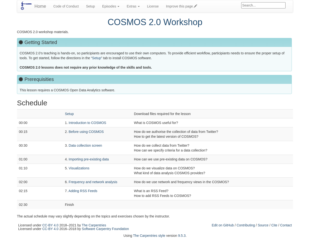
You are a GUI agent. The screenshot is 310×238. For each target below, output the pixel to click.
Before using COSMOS (86, 132)
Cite (274, 225)
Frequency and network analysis (93, 182)
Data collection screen (85, 145)
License (153, 6)
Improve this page (181, 6)
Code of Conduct (66, 6)
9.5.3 (182, 236)
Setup (90, 6)
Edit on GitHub (223, 225)
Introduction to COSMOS (87, 123)
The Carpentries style (149, 236)
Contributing (246, 225)
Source (263, 225)
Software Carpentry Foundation (105, 229)
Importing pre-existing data (89, 159)
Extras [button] (133, 6)
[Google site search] (263, 5)
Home (40, 6)
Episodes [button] (110, 6)
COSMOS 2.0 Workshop (155, 22)
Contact (286, 225)
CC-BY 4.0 (50, 225)
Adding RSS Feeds (83, 191)
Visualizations (79, 168)
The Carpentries (94, 225)
